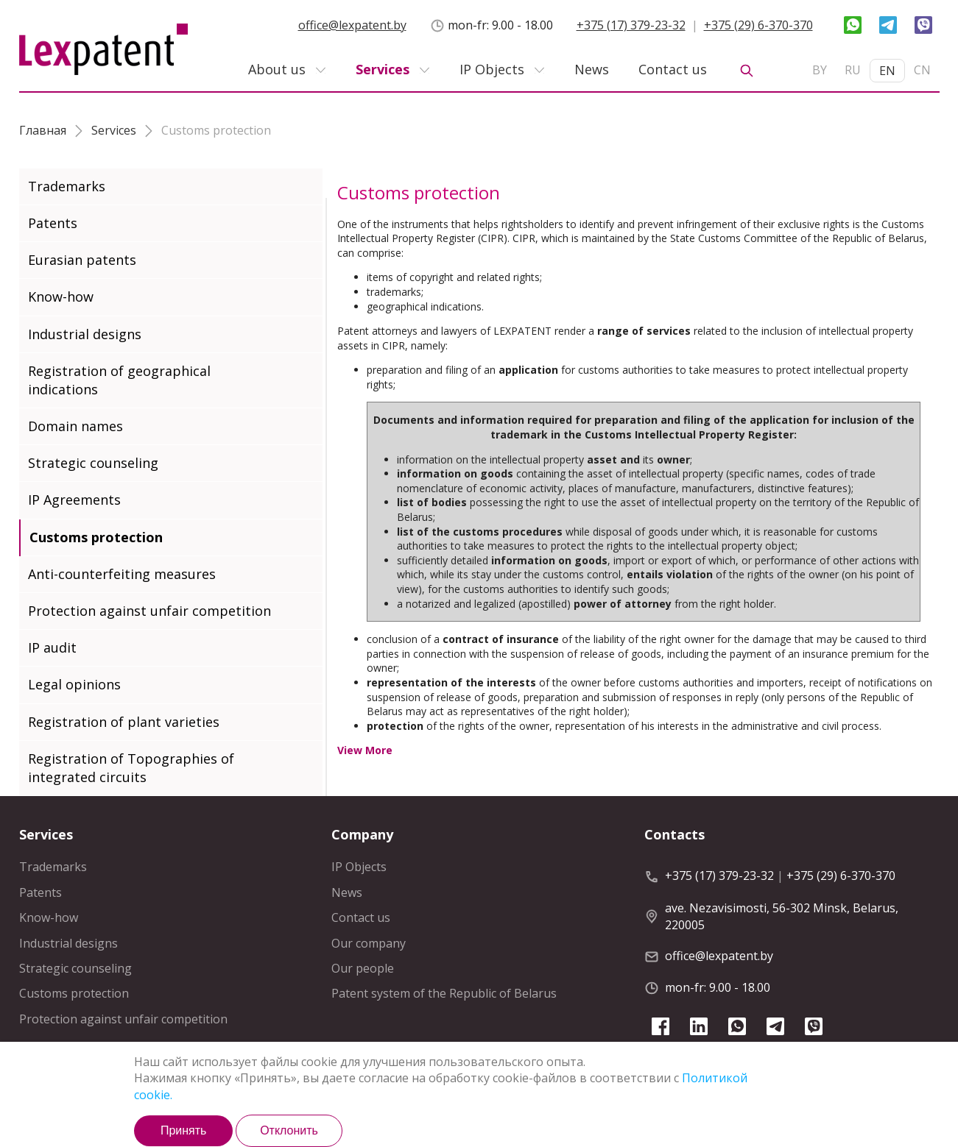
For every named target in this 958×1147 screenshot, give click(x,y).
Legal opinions (74, 684)
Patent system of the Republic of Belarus (444, 993)
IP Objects (491, 69)
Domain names (75, 426)
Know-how (61, 296)
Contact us (672, 69)
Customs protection (96, 537)
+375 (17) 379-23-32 (631, 25)
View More (364, 750)
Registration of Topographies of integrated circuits (131, 768)
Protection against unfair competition (149, 610)
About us (277, 69)
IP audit (52, 647)
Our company (368, 943)
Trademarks (66, 186)
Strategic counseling (93, 463)
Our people (362, 968)
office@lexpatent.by (352, 25)
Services (382, 69)
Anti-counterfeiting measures (122, 574)
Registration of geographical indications (119, 380)
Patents (52, 223)
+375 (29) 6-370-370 (758, 25)
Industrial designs (84, 334)
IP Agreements (74, 499)
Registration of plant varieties (123, 722)
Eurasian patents (82, 260)
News (591, 69)
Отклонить (289, 1130)
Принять (184, 1130)
